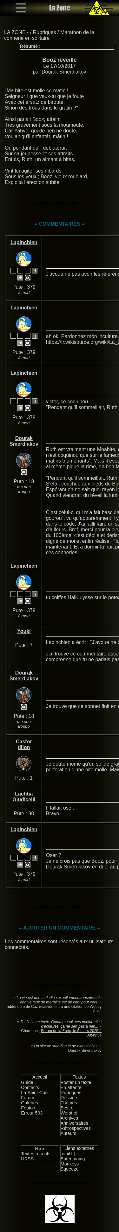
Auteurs (68, 1133)
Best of (68, 1107)
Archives (69, 1118)
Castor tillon (24, 744)
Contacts (30, 1087)
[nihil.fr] (68, 1153)
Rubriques (44, 32)
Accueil (39, 1077)
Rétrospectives (76, 1128)
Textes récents (35, 1153)
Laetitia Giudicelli (23, 796)
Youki (23, 631)
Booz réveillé (59, 60)
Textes (79, 1077)
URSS (27, 1158)
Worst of (69, 1112)
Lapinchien (23, 242)
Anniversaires (74, 1123)
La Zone (59, 8)
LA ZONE (15, 32)
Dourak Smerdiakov (64, 71)
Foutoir (28, 1107)
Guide (27, 1082)
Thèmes (69, 1102)
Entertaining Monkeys (73, 1161)
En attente (71, 1087)
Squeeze (70, 1169)
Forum (27, 1097)
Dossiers (69, 1097)
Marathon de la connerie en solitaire (49, 35)
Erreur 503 (32, 1112)
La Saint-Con (34, 1092)
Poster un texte (76, 1082)
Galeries (29, 1102)
